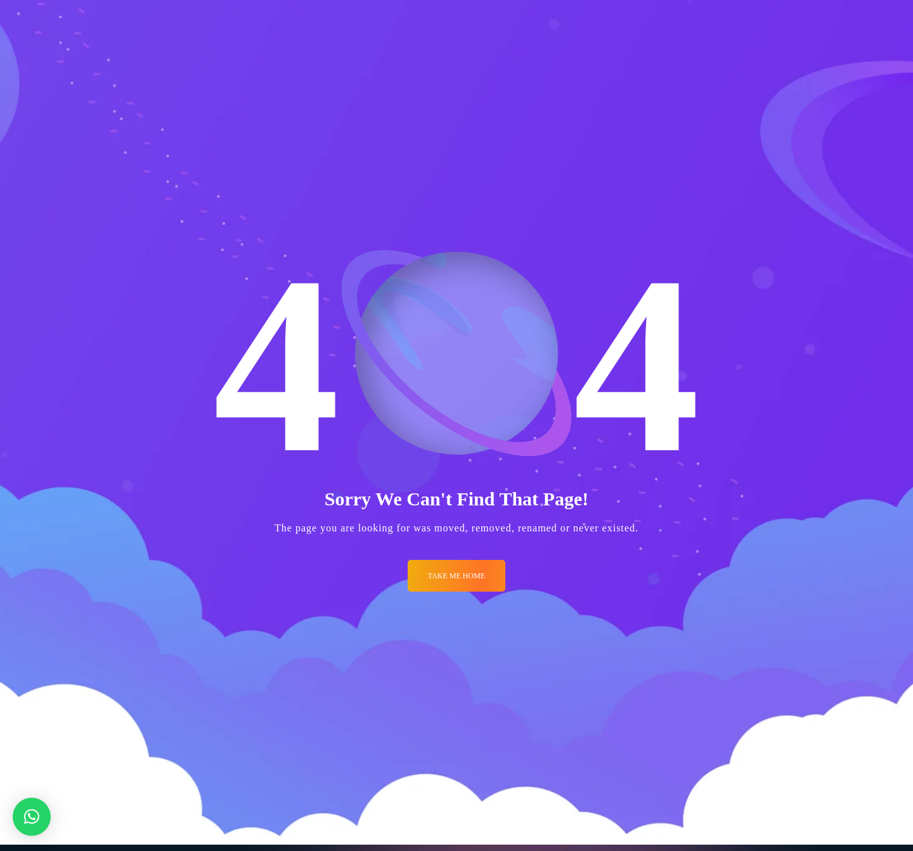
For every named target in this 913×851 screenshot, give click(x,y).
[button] (32, 817)
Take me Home (456, 575)
